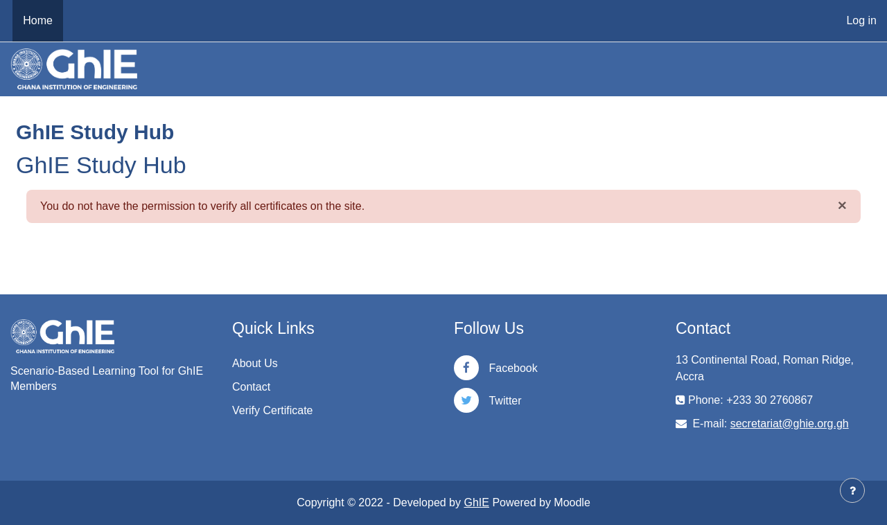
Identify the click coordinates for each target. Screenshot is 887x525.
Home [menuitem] (38, 20)
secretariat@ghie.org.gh (789, 423)
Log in (861, 20)
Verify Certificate (272, 410)
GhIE (476, 502)
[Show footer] (852, 490)
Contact (251, 387)
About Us (255, 363)
